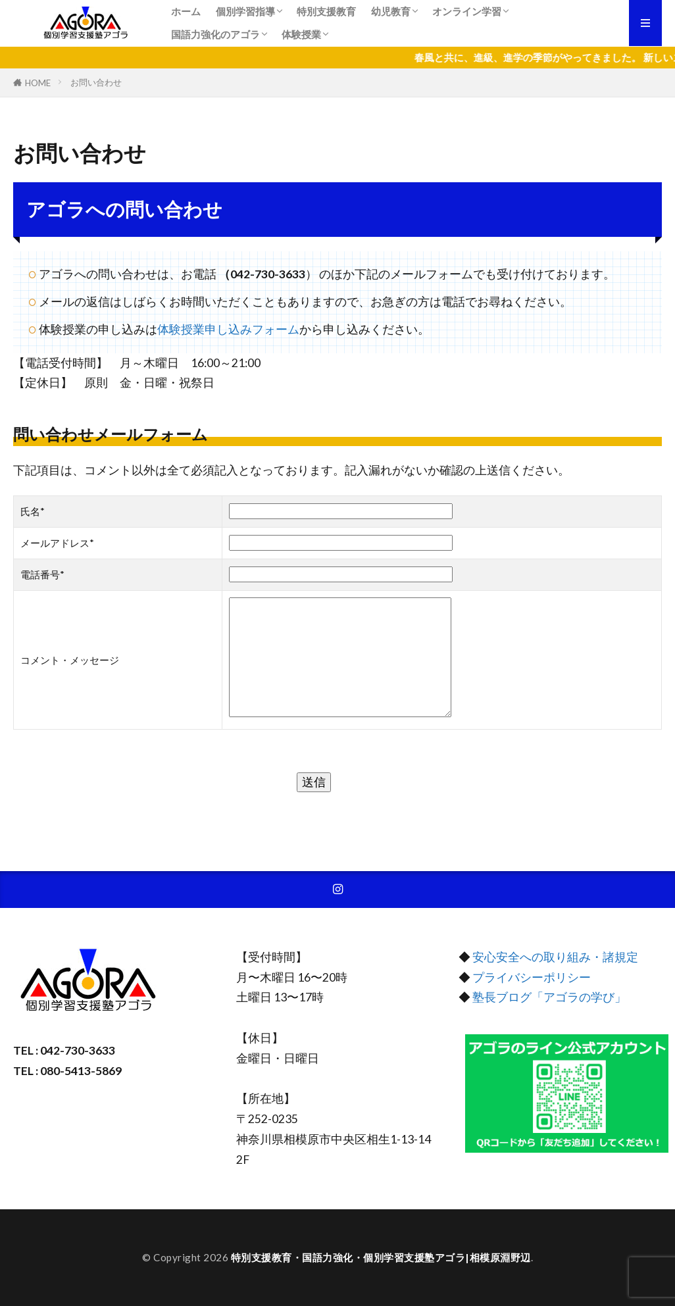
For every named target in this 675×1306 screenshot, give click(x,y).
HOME (38, 82)
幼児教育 (391, 11)
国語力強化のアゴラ (215, 34)
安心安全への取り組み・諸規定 (555, 957)
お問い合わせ (96, 82)
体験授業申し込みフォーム (228, 329)
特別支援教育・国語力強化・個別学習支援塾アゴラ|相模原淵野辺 (381, 1257)
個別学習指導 (245, 11)
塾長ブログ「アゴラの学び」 (548, 997)
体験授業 (301, 34)
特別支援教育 (326, 11)
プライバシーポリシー (531, 977)
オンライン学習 (466, 11)
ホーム (186, 11)
